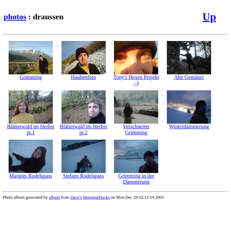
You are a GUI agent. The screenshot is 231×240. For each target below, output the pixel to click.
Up (209, 17)
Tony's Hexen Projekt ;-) (136, 78)
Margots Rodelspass (31, 173)
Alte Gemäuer (189, 75)
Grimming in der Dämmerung (136, 176)
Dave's (76, 197)
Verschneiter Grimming (136, 127)
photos (15, 16)
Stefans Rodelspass (83, 173)
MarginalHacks (96, 197)
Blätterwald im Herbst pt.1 (30, 127)
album (54, 197)
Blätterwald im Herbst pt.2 (83, 127)
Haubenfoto (83, 75)
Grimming (31, 75)
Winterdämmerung (189, 124)
